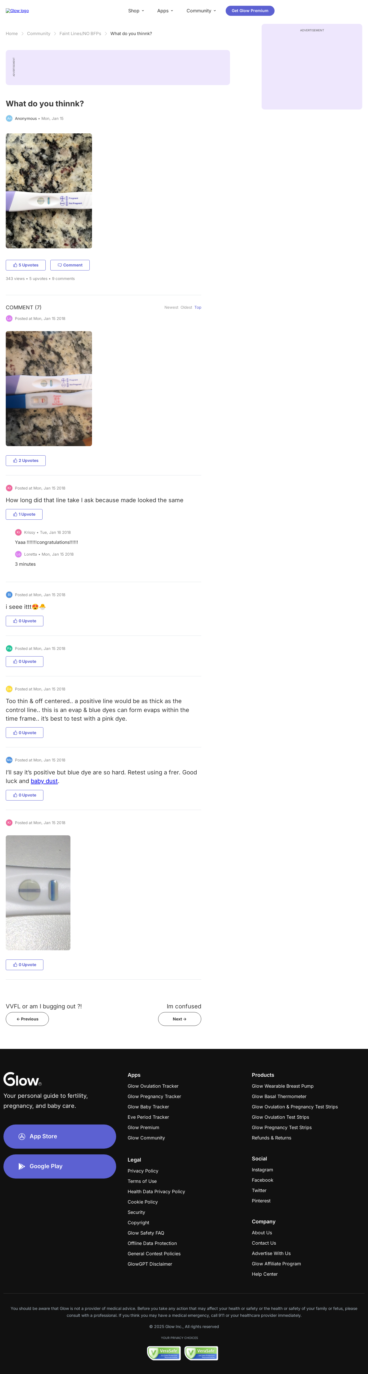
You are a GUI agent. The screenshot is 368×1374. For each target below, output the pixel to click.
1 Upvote (24, 514)
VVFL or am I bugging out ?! (44, 1006)
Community (38, 33)
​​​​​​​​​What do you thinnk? (131, 33)
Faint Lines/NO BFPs (80, 33)
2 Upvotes (26, 460)
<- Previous (27, 1018)
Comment (70, 264)
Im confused (184, 1006)
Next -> (180, 1018)
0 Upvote (24, 620)
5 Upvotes (26, 264)
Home (12, 33)
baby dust (44, 780)
